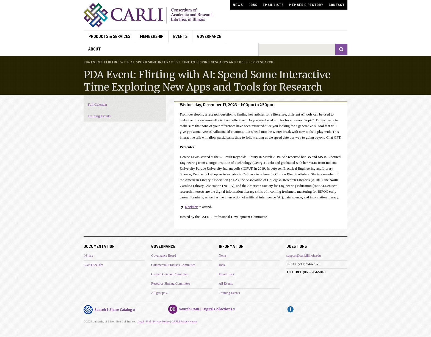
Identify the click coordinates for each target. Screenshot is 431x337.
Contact (337, 5)
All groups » (159, 293)
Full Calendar (97, 104)
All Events (226, 283)
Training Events (99, 116)
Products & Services (109, 36)
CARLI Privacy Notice (184, 321)
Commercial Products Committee (173, 265)
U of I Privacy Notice (158, 321)
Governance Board (163, 255)
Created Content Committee (169, 274)
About (94, 49)
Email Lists (273, 5)
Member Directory (306, 5)
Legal (141, 321)
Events (180, 36)
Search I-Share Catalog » (109, 309)
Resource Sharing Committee (170, 283)
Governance (209, 36)
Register (191, 207)
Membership (152, 36)
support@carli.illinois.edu (303, 255)
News (238, 5)
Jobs (252, 5)
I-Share (88, 255)
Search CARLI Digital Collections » (201, 308)
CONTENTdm (93, 265)
